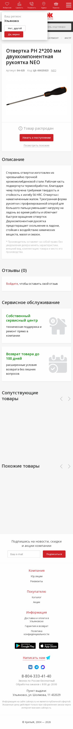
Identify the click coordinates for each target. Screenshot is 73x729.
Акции (36, 602)
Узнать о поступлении (36, 137)
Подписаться (54, 554)
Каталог (36, 597)
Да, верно (14, 34)
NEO (53, 70)
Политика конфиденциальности (36, 632)
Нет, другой (15, 28)
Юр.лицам (36, 576)
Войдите (12, 284)
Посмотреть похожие (36, 145)
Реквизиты (36, 581)
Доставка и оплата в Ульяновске (36, 619)
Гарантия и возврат (36, 626)
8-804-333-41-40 (36, 676)
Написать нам (34, 658)
